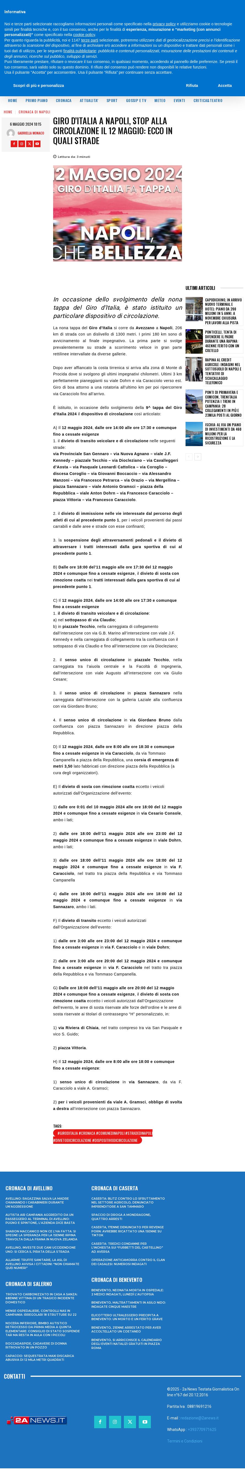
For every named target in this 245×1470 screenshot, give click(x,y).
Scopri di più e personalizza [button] (38, 85)
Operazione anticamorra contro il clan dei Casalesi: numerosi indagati (128, 1265)
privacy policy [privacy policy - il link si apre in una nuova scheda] (164, 24)
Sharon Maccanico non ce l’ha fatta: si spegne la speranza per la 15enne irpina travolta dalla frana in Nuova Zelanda (42, 1234)
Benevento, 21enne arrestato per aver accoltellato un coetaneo (126, 1332)
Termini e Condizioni (184, 1443)
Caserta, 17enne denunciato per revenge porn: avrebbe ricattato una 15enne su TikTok (128, 1234)
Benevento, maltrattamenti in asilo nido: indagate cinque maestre (124, 1307)
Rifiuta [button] (192, 85)
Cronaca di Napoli (34, 111)
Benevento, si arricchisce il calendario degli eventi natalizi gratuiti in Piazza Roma (127, 1346)
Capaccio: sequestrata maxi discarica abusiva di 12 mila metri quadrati (40, 1359)
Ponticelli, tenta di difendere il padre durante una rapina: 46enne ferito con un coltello (223, 337)
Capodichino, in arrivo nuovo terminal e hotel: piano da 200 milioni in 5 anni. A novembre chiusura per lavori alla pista (223, 309)
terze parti (89, 40)
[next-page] (197, 443)
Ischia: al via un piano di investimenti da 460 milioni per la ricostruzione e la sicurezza (224, 420)
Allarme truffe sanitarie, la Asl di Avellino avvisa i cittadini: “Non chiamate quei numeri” (37, 1263)
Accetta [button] (225, 85)
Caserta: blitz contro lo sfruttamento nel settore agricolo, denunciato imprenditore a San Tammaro (126, 1204)
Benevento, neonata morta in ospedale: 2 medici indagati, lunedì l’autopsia (128, 1295)
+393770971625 (202, 1431)
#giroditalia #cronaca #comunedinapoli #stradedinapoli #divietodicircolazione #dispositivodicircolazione (103, 1136)
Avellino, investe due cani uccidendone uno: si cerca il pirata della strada (41, 1248)
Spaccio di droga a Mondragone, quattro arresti (121, 1220)
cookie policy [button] (84, 34)
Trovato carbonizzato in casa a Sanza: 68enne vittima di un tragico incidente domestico (42, 1297)
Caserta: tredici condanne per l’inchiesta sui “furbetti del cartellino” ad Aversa (128, 1251)
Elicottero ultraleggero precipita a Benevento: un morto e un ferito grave (127, 1319)
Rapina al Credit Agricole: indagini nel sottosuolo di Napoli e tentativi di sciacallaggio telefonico (223, 364)
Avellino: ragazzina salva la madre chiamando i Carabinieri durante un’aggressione (37, 1202)
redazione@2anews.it (200, 1419)
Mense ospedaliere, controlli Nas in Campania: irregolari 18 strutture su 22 (42, 1311)
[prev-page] (189, 443)
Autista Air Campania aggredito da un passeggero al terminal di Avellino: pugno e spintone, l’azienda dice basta (41, 1218)
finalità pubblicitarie (79, 51)
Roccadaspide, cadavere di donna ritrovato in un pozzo (36, 1347)
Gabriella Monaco (31, 133)
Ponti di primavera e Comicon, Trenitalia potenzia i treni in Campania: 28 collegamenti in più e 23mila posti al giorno (223, 392)
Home (8, 111)
